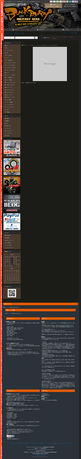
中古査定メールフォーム (9, 240)
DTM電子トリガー (8, 125)
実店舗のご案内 (7, 235)
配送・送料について (22, 443)
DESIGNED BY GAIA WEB (40, 454)
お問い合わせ (40, 29)
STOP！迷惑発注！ (8, 242)
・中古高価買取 (54, 38)
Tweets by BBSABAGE (7, 139)
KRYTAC (6, 123)
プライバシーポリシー (47, 443)
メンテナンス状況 (8, 245)
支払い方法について (14, 443)
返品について (28, 443)
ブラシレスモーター (8, 133)
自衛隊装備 (7, 118)
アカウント (15, 29)
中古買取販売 (7, 237)
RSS (67, 443)
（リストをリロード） (15, 303)
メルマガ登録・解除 (73, 33)
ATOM (69, 443)
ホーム (23, 42)
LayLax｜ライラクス (8, 130)
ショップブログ (65, 33)
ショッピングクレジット (9, 247)
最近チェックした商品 (18, 33)
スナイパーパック (8, 128)
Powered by (40, 456)
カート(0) (65, 29)
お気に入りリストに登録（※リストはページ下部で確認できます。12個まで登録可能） (40, 45)
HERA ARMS (7, 135)
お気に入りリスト (7, 33)
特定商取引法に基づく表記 (37, 443)
